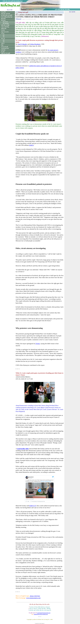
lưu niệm (67, 9)
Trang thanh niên (5, 48)
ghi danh (73, 11)
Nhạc (2, 45)
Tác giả (2, 51)
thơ (3, 35)
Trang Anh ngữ (4, 46)
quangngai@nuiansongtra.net (43, 612)
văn (3, 36)
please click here (35, 596)
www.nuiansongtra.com (33, 598)
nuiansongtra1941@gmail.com (41, 614)
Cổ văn (2, 33)
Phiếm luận (3, 28)
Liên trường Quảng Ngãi (6, 17)
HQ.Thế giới (6, 23)
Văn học (3, 30)
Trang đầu (3, 12)
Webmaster (18, 19)
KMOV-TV (32, 506)
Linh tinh (3, 50)
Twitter (37, 343)
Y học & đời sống (5, 26)
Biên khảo (3, 18)
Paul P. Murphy (22, 44)
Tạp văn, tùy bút (5, 31)
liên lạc (62, 9)
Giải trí (2, 43)
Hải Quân (3, 20)
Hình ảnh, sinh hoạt (5, 13)
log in (70, 11)
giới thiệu (57, 9)
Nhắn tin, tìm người (5, 53)
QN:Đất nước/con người (6, 15)
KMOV (31, 145)
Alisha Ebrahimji (35, 44)
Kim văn (3, 38)
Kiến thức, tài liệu (5, 25)
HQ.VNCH (5, 21)
